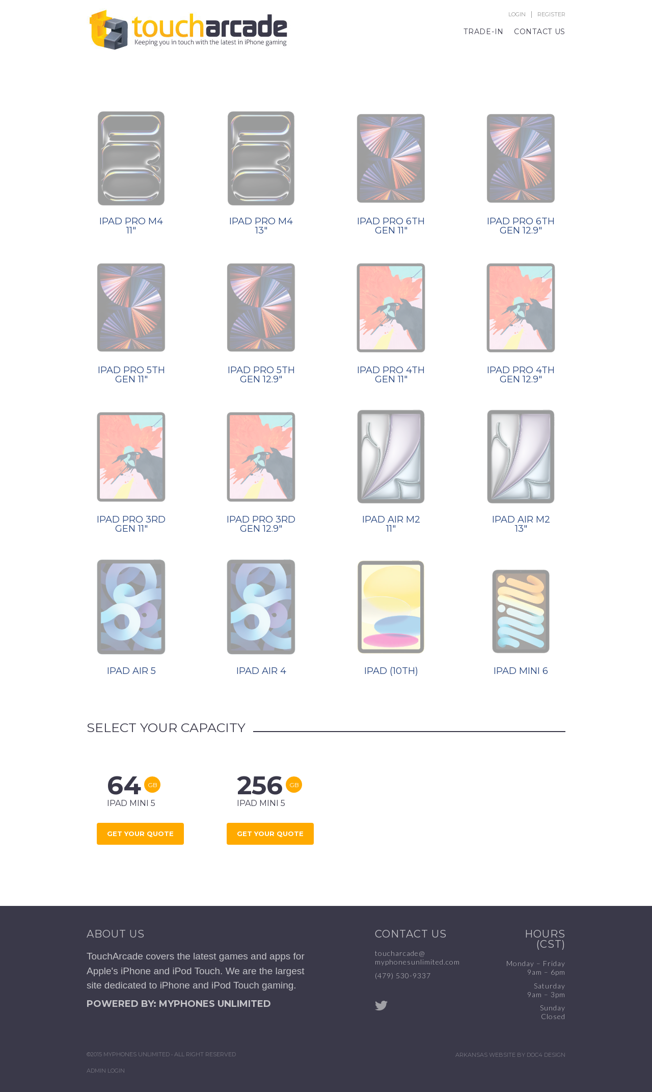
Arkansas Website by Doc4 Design (510, 1055)
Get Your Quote (140, 833)
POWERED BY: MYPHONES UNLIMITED (179, 1003)
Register (551, 14)
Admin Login (106, 1071)
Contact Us (539, 31)
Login (517, 14)
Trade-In (484, 31)
